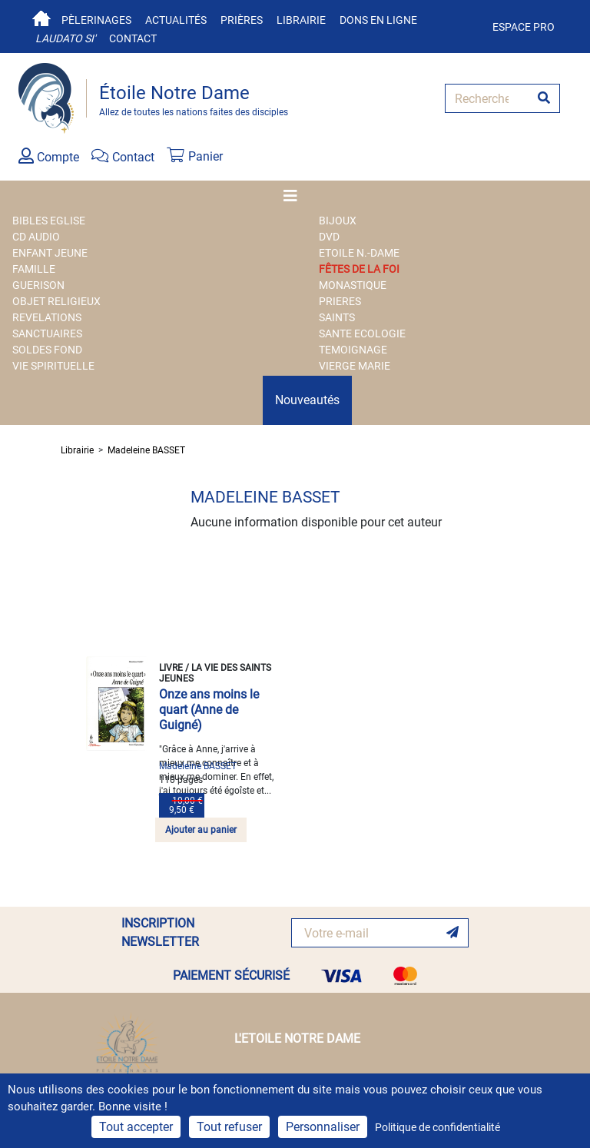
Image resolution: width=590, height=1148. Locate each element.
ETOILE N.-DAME (359, 253)
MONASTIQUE (352, 285)
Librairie (301, 20)
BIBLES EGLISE (48, 220)
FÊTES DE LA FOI (359, 269)
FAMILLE (33, 269)
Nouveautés (307, 400)
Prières (241, 20)
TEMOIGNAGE (353, 349)
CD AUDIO (36, 237)
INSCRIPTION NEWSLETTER (160, 932)
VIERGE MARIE (354, 366)
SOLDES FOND (47, 349)
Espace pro (523, 27)
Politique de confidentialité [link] (437, 1127)
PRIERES (340, 301)
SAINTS (337, 317)
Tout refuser (229, 1127)
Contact (133, 38)
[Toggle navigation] (295, 196)
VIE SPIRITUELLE (53, 366)
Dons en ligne (378, 20)
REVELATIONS (46, 317)
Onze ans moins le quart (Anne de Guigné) (209, 709)
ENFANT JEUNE (50, 253)
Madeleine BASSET (146, 450)
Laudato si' (65, 38)
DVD (329, 237)
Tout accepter (136, 1127)
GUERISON (38, 285)
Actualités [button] (176, 20)
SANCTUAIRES (47, 333)
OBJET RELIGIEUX (56, 301)
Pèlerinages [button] (96, 20)
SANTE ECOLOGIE (362, 333)
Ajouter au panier (201, 830)
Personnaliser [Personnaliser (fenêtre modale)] (323, 1127)
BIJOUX (337, 220)
